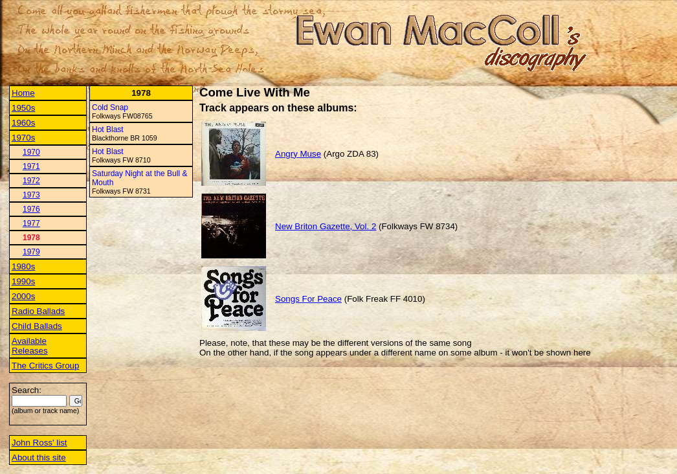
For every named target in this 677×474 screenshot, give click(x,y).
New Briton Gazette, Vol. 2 (325, 226)
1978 (31, 237)
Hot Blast (108, 129)
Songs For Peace (308, 299)
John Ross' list (39, 442)
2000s (23, 296)
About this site (39, 457)
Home (23, 93)
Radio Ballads (38, 311)
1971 (31, 166)
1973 (31, 194)
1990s (23, 281)
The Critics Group (45, 365)
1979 (31, 251)
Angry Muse (298, 154)
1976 (31, 209)
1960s (23, 123)
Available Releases (30, 346)
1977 (31, 223)
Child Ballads (37, 326)
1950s (23, 108)
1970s (23, 137)
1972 (31, 180)
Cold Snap (110, 107)
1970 (31, 152)
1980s (23, 266)
